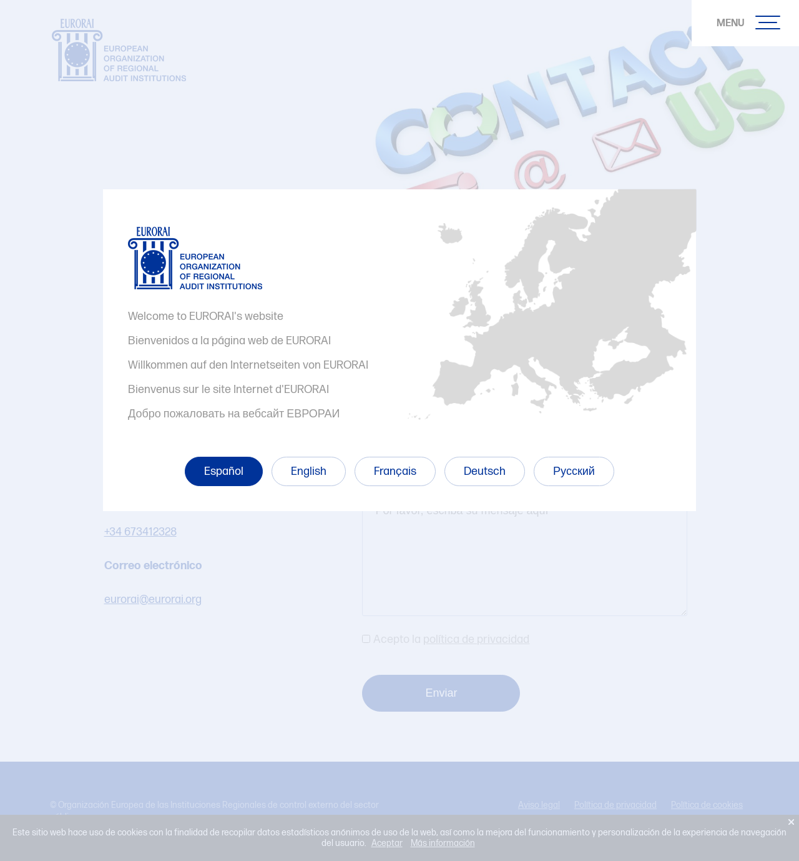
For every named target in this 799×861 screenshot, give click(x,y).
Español (223, 471)
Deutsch (485, 471)
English (308, 471)
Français (395, 471)
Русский (574, 471)
